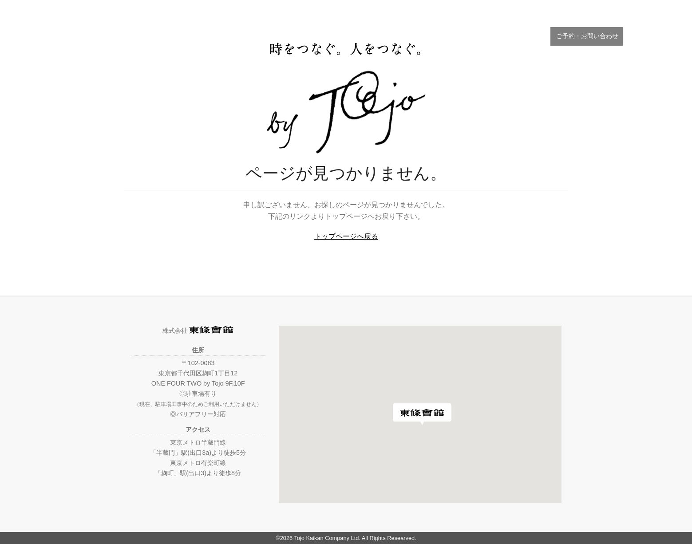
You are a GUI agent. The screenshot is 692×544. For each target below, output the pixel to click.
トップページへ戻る (346, 236)
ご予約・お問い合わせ (586, 35)
